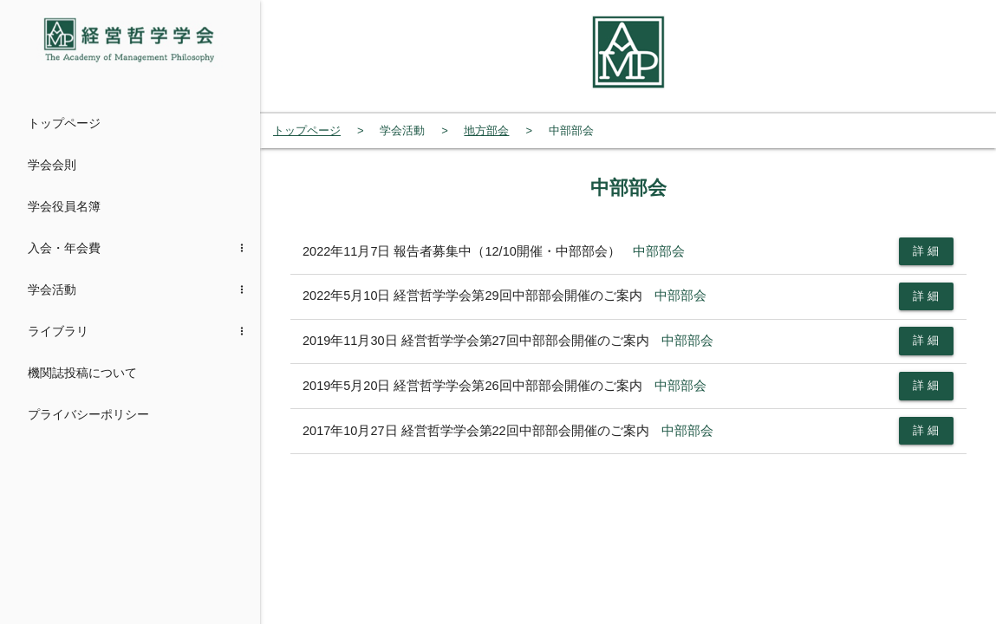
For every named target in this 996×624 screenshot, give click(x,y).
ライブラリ (58, 331)
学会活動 (52, 289)
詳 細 (926, 250)
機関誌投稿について (82, 373)
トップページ (64, 123)
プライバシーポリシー (88, 414)
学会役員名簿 (64, 206)
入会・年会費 (64, 248)
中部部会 (659, 251)
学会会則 (52, 165)
